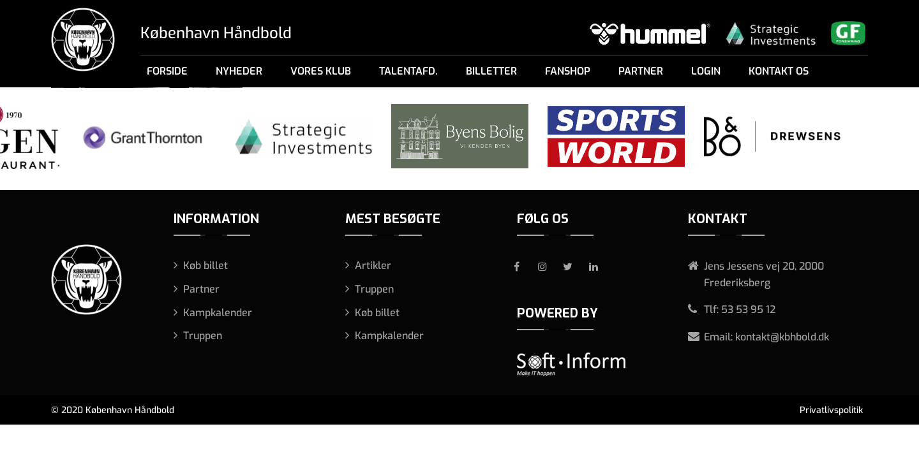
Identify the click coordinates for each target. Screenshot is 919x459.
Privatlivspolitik (831, 410)
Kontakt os (779, 71)
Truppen (202, 335)
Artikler (373, 265)
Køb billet (205, 265)
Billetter (491, 71)
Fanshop (567, 71)
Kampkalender (217, 312)
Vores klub (320, 71)
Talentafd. (408, 71)
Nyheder (239, 71)
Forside (167, 71)
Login (706, 71)
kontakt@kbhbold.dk (782, 337)
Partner (640, 71)
